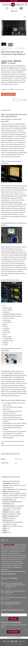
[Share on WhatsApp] (14, 100)
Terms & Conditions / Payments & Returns (13, 571)
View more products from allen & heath (12, 445)
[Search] (21, 8)
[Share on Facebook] (17, 100)
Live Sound (9, 48)
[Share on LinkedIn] (25, 100)
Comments (7, 599)
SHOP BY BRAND (13, 632)
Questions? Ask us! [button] (13, 89)
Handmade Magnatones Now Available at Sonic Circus (13, 603)
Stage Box (4, 49)
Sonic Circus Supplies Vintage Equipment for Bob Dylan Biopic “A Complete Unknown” (15, 584)
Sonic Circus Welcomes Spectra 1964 (15, 597)
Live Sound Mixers (19, 48)
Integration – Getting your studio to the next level (15, 591)
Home (2, 48)
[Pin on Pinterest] (22, 100)
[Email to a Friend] (19, 100)
